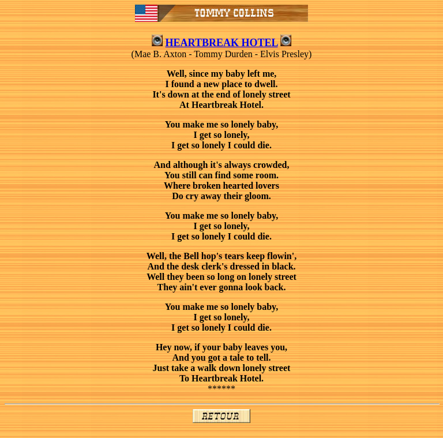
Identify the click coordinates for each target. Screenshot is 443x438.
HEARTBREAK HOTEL (222, 42)
